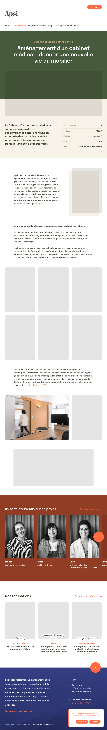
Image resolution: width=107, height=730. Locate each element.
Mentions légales (23, 724)
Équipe (43, 26)
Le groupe (33, 26)
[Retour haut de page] (95, 667)
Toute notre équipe (92, 509)
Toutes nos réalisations (90, 596)
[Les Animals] (11, 14)
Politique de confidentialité (43, 724)
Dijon (80, 703)
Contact (95, 7)
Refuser (94, 722)
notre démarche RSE (36, 385)
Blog (50, 26)
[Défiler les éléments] (98, 537)
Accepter (82, 722)
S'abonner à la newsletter (21, 711)
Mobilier (97, 136)
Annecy (88, 703)
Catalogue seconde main (66, 26)
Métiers (9, 26)
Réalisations (20, 26)
